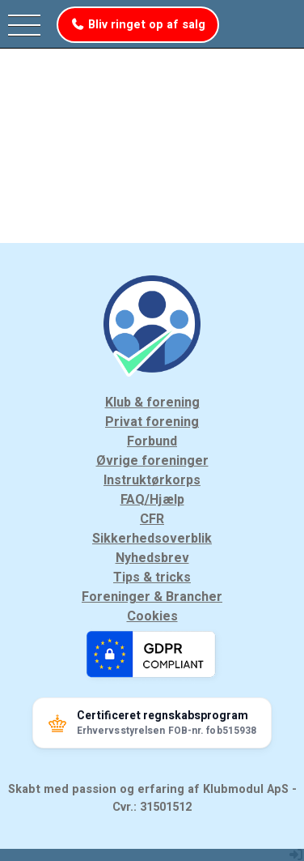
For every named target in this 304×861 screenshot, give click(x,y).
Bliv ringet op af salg (137, 24)
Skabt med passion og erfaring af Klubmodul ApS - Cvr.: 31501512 (152, 798)
